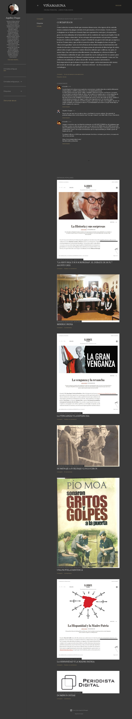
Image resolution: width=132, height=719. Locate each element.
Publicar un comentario (70, 268)
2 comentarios (68, 573)
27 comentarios (68, 472)
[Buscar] (118, 5)
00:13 (69, 121)
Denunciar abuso (10, 100)
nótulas (39, 26)
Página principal (50, 10)
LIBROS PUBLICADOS (65, 10)
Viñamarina (54, 5)
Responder (66, 107)
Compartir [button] (40, 19)
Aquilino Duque (67, 110)
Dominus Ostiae (66, 695)
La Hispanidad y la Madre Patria (76, 661)
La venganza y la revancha (73, 415)
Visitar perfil (13, 60)
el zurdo (65, 86)
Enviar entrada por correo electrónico (74, 74)
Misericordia (65, 324)
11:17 (74, 110)
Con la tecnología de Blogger (79, 710)
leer (5, 70)
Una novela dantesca (70, 569)
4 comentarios (68, 327)
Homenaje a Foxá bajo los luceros (77, 468)
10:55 (69, 86)
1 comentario (67, 698)
